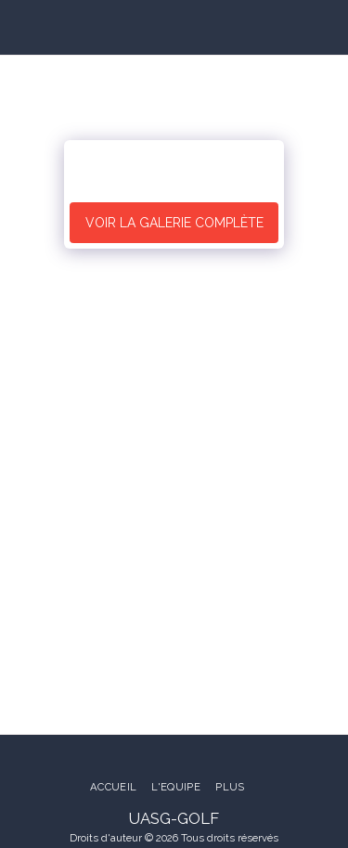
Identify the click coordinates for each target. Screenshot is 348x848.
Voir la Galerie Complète (174, 222)
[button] (20, 27)
